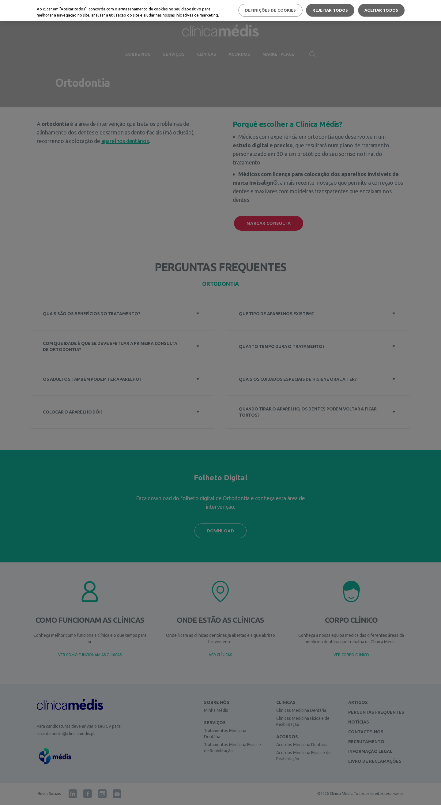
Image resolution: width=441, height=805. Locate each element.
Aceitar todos (381, 10)
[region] (220, 10)
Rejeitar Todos (330, 10)
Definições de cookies (270, 10)
